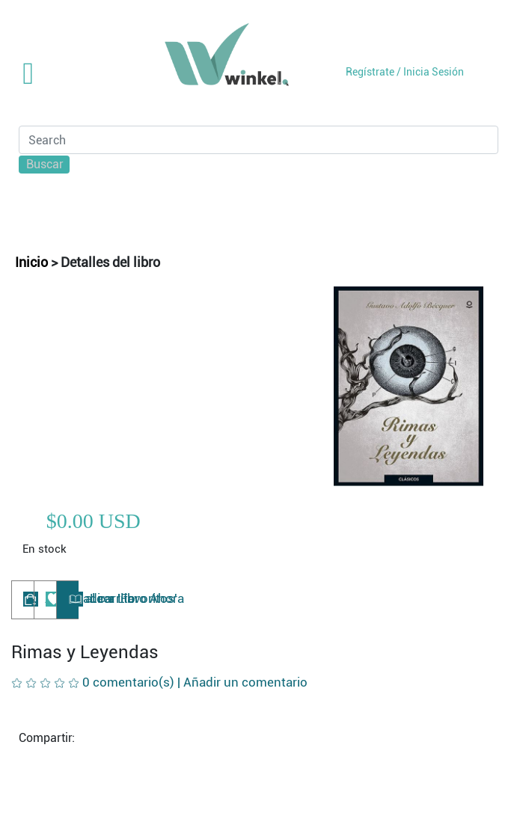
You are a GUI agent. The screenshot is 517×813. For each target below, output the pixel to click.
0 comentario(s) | (195, 682)
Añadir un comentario (245, 682)
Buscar (45, 164)
